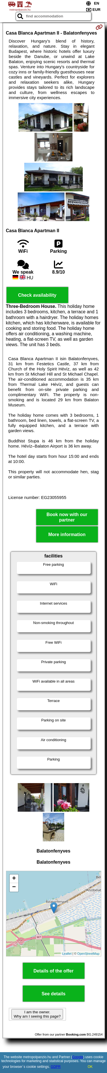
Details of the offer (53, 970)
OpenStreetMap (88, 953)
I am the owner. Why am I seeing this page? (37, 1014)
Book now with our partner (67, 517)
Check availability (37, 295)
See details (54, 993)
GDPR (56, 1067)
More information (67, 534)
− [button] (14, 887)
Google (77, 1057)
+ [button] (14, 879)
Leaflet (67, 953)
